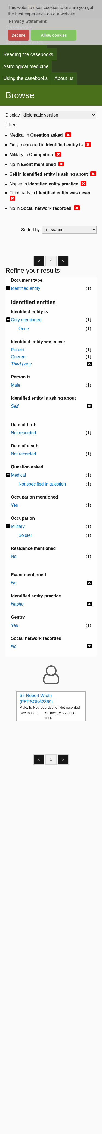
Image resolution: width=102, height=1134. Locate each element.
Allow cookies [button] (54, 35)
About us (63, 78)
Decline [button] (18, 35)
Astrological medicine (25, 66)
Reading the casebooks (28, 54)
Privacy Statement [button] (28, 21)
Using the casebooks (25, 78)
